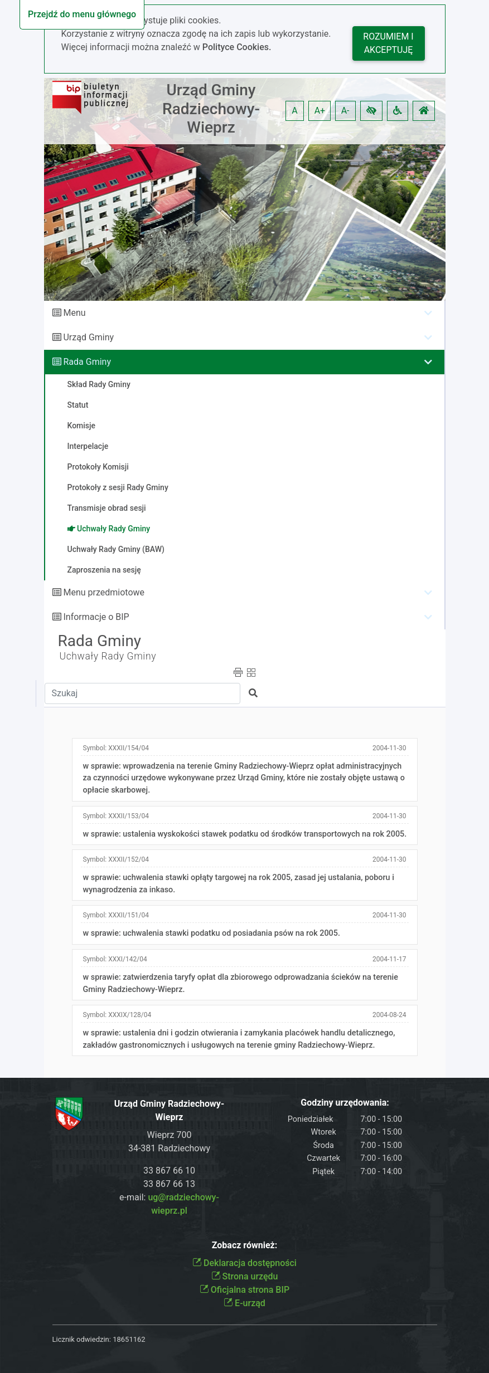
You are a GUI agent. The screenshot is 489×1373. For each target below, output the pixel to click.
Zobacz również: (245, 1245)
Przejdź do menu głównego (82, 14)
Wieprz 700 (169, 1135)
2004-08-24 (389, 1015)
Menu (74, 312)
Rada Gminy (86, 361)
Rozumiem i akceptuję (388, 43)
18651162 (129, 1339)
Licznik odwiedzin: (81, 1339)
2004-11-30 (389, 748)
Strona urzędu (244, 1276)
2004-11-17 (389, 959)
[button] (371, 111)
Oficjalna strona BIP (244, 1289)
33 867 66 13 (169, 1184)
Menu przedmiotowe (103, 592)
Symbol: (116, 748)
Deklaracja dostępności (244, 1263)
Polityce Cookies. (237, 47)
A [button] (294, 110)
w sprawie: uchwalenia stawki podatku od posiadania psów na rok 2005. (211, 933)
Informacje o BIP (96, 617)
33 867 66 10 (169, 1170)
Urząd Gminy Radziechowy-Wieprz (211, 108)
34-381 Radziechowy (169, 1148)
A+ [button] (320, 110)
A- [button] (345, 110)
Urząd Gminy (88, 337)
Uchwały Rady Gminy (108, 656)
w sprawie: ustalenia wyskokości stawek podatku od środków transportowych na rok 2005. (245, 834)
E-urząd (244, 1303)
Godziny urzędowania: (345, 1102)
